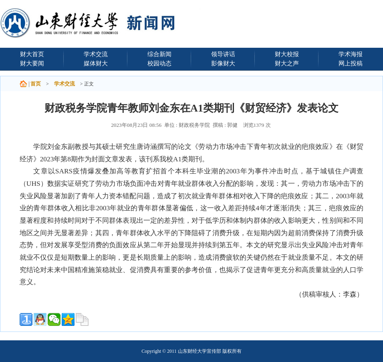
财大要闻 (32, 63)
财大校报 (287, 54)
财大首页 (32, 54)
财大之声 (287, 63)
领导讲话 (223, 54)
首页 (35, 84)
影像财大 (223, 63)
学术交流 (96, 54)
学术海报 (351, 54)
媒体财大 (96, 63)
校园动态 (159, 63)
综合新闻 (159, 54)
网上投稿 (351, 63)
